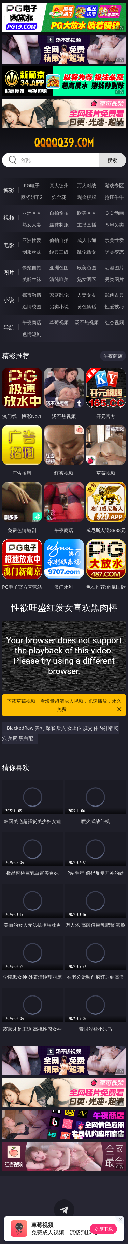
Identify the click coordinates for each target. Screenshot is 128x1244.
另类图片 (114, 279)
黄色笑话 (86, 306)
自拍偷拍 (59, 213)
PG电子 (32, 185)
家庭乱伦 (59, 295)
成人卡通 (86, 240)
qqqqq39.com (64, 143)
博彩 (8, 190)
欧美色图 (86, 267)
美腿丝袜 (31, 279)
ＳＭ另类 (114, 224)
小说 (8, 300)
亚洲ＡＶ (31, 213)
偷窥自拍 (31, 267)
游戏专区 (114, 185)
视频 (8, 217)
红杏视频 (114, 322)
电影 (8, 245)
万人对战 (86, 185)
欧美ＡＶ (86, 213)
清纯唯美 (59, 279)
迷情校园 (31, 306)
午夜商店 (31, 322)
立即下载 (103, 1229)
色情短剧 (31, 334)
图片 (8, 272)
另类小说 (59, 306)
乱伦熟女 (86, 252)
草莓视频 (59, 322)
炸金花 (59, 197)
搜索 (112, 160)
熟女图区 (86, 279)
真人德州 (59, 185)
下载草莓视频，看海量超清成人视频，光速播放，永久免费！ (65, 705)
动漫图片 (114, 267)
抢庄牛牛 (114, 197)
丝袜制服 (59, 224)
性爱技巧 (114, 306)
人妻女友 (86, 295)
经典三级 (59, 252)
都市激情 (31, 295)
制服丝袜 (31, 252)
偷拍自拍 (59, 240)
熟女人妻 (31, 224)
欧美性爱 (114, 240)
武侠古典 (114, 295)
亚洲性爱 (31, 240)
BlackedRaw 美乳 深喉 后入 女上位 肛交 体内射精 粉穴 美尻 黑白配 (60, 733)
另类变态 (114, 252)
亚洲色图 (59, 267)
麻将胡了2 (32, 197)
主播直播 (86, 224)
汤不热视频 (87, 322)
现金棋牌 (86, 197)
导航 (8, 327)
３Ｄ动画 (114, 213)
